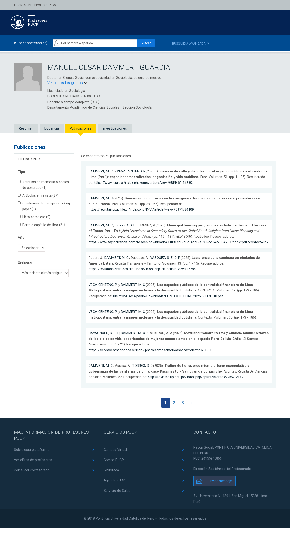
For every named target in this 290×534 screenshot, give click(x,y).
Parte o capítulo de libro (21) (41, 225)
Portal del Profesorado (36, 5)
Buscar (144, 43)
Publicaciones (81, 128)
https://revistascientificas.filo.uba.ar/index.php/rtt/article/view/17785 (143, 274)
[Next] (193, 409)
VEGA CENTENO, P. (131, 171)
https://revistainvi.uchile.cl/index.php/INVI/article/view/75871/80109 (142, 209)
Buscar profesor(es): (31, 43)
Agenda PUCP (114, 487)
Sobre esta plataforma (32, 456)
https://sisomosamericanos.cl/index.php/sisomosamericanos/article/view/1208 (151, 355)
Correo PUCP (114, 466)
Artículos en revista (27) (38, 195)
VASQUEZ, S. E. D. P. (165, 263)
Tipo (21, 172)
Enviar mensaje (220, 487)
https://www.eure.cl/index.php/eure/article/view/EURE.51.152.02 (143, 183)
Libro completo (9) (34, 217)
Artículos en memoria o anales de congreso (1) (43, 184)
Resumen (26, 128)
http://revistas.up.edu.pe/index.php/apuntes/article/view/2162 (196, 382)
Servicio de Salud (117, 498)
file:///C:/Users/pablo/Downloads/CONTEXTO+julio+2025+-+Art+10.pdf (169, 301)
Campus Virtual (116, 456)
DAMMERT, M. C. (101, 171)
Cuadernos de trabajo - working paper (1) (44, 206)
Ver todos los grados (65, 83)
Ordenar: (25, 263)
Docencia (51, 128)
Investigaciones (114, 128)
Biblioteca (111, 477)
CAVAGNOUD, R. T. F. (104, 338)
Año (21, 237)
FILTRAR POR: (29, 159)
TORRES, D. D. (125, 225)
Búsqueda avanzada (190, 43)
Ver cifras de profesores (33, 466)
